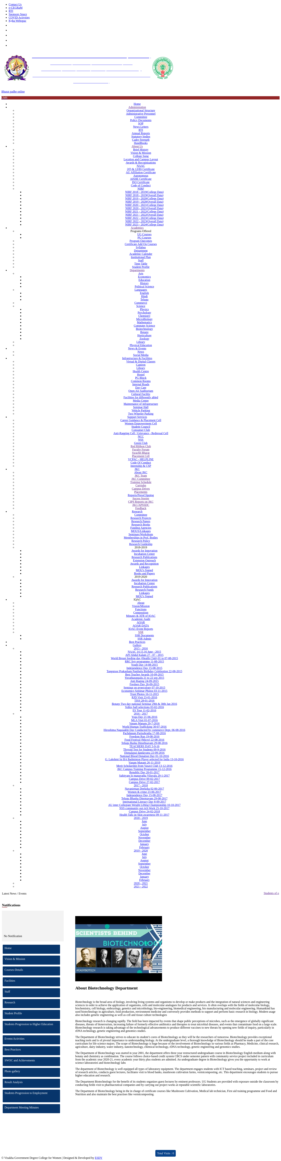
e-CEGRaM (15, 7)
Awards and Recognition (144, 563)
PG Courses (144, 237)
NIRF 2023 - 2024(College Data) (144, 224)
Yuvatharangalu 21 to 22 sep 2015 (144, 677)
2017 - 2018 (141, 785)
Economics (144, 276)
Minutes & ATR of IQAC (141, 615)
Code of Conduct (141, 185)
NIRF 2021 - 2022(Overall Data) (144, 214)
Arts (140, 273)
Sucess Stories (141, 498)
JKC (137, 469)
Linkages (144, 566)
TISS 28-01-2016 (144, 700)
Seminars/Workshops (141, 534)
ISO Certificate (141, 182)
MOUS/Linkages (141, 531)
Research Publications (144, 557)
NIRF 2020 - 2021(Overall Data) (144, 208)
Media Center (141, 400)
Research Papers (140, 521)
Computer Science (144, 325)
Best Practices (137, 641)
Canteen (140, 364)
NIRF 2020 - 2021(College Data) (144, 205)
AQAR (141, 622)
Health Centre (141, 371)
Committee (140, 116)
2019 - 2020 (141, 850)
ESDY (98, 1157)
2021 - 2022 (141, 886)
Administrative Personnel (141, 113)
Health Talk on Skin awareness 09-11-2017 (144, 814)
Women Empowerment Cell (141, 423)
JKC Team (141, 475)
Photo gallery (32, 1071)
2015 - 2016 (141, 648)
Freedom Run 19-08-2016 (144, 736)
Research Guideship (140, 544)
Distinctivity (83, 1151)
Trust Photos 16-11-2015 (144, 694)
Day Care (140, 387)
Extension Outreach (144, 560)
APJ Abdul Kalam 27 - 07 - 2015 (144, 654)
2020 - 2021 (141, 883)
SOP (140, 123)
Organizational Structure (141, 110)
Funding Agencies (140, 527)
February (144, 847)
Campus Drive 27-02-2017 (144, 782)
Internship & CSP (141, 465)
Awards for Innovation (144, 550)
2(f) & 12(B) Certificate (141, 169)
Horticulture (144, 335)
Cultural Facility (140, 394)
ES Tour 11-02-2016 (144, 710)
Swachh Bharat (141, 452)
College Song (141, 156)
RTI (11, 10)
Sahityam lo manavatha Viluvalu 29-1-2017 (144, 775)
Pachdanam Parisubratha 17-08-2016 (144, 733)
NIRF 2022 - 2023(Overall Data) (144, 221)
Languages (141, 289)
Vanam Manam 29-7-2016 (144, 723)
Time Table (140, 263)
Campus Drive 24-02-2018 (144, 811)
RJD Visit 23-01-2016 (144, 697)
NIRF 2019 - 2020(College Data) (144, 198)
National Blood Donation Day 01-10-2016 (144, 756)
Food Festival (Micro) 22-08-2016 (144, 739)
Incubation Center (144, 553)
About (140, 602)
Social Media (140, 355)
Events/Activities (32, 1038)
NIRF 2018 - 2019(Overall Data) (144, 195)
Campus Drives (141, 488)
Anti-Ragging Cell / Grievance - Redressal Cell (140, 433)
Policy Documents (141, 120)
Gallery (137, 645)
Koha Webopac (17, 20)
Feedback (140, 508)
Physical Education (141, 345)
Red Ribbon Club (141, 446)
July (144, 824)
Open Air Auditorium (140, 390)
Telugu (144, 299)
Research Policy (140, 540)
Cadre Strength (140, 139)
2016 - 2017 (141, 713)
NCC (141, 436)
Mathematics (144, 322)
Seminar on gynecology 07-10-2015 (144, 687)
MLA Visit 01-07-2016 (144, 720)
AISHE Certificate (141, 178)
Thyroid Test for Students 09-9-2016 (144, 749)
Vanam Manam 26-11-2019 (144, 762)
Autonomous (140, 175)
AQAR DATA (141, 625)
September (144, 831)
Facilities (32, 980)
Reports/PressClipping (141, 495)
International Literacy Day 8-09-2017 (144, 801)
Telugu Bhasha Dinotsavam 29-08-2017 (144, 798)
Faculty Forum (140, 449)
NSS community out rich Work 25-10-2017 (144, 808)
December (144, 840)
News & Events (137, 348)
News (140, 351)
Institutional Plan (141, 257)
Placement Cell (141, 456)
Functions (140, 609)
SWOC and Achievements (32, 1060)
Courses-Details (32, 969)
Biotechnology (144, 328)
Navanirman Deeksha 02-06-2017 (144, 788)
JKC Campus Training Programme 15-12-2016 (144, 769)
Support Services (137, 416)
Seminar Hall (140, 407)
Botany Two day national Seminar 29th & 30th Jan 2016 (144, 703)
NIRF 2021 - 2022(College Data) (144, 211)
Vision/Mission (141, 606)
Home (137, 103)
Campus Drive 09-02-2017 (144, 778)
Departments (137, 270)
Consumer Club (141, 430)
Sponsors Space (18, 14)
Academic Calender (140, 253)
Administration (137, 107)
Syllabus (141, 247)
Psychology (144, 312)
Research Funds (144, 589)
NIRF (140, 188)
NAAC (141, 165)
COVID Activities (19, 17)
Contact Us (15, 4)
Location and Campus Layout (141, 159)
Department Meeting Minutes (32, 1107)
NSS (140, 439)
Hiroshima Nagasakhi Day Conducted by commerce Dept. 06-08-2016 (144, 729)
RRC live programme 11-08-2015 (144, 661)
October (144, 834)
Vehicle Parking (141, 410)
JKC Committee (140, 478)
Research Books (140, 524)
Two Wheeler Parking (141, 413)
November (144, 837)
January (144, 844)
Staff (141, 260)
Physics (144, 309)
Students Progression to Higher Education (32, 1024)
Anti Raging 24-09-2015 (144, 681)
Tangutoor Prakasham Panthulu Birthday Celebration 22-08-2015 (144, 671)
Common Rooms (141, 381)
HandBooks (141, 143)
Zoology (144, 338)
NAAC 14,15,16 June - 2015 (144, 651)
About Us (137, 146)
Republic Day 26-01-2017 (144, 772)
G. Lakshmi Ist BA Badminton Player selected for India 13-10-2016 (144, 759)
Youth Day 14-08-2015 (144, 664)
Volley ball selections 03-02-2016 (144, 707)
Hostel (141, 374)
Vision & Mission (141, 152)
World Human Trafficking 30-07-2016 (144, 726)
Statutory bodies (140, 136)
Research (137, 511)
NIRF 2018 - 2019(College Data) (144, 191)
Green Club (140, 443)
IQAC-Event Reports (141, 628)
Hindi (144, 296)
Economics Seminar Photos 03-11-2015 (144, 690)
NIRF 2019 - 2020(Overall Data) (144, 201)
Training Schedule (140, 482)
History (144, 283)
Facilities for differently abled (141, 397)
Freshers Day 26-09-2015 (144, 684)
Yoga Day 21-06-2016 (144, 716)
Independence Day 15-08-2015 (144, 668)
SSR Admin (144, 638)
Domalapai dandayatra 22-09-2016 (144, 752)
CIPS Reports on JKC (141, 501)
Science (140, 306)
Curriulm (140, 485)
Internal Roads (140, 384)
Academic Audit (140, 619)
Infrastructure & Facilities (137, 358)
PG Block (140, 377)
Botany (144, 332)
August (144, 827)
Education (144, 280)
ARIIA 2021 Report (130, 1151)
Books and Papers (144, 573)
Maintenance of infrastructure (141, 403)
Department (141, 250)
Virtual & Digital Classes (140, 361)
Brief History (140, 149)
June (144, 821)
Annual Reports (141, 133)
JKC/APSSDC (140, 504)
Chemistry (144, 315)
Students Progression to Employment (32, 1093)
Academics (137, 227)
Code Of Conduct (141, 462)
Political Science (144, 286)
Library (141, 341)
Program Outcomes (141, 240)
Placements (140, 491)
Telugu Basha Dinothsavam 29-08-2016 (144, 743)
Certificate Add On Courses (141, 244)
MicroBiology (144, 319)
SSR (140, 632)
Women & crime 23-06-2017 (144, 791)
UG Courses (144, 234)
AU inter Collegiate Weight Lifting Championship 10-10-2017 (144, 804)
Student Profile (140, 266)
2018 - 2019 (141, 818)
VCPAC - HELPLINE (141, 459)
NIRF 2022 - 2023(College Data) (144, 218)
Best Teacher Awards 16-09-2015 (144, 674)
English (144, 293)
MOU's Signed (144, 570)
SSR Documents (144, 635)
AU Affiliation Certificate (141, 172)
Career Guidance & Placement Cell (140, 420)
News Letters (140, 126)
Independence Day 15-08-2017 (144, 795)
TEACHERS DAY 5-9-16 (144, 746)
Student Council (140, 426)
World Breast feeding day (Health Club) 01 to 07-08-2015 (144, 658)
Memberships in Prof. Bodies (141, 537)
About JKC (140, 472)
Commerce (140, 302)
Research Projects (140, 518)
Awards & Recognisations (141, 162)
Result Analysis (32, 1082)
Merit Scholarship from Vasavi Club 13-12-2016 (144, 765)
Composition (140, 612)
